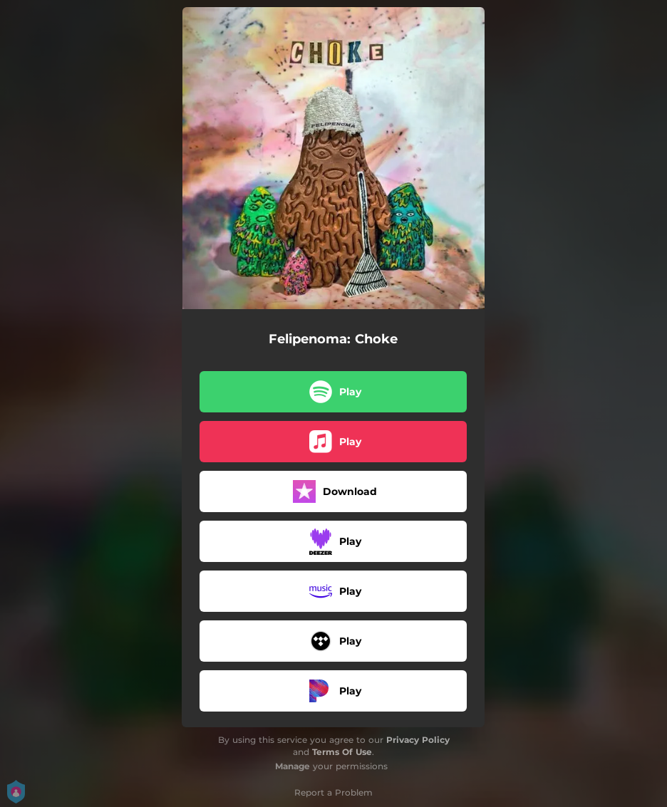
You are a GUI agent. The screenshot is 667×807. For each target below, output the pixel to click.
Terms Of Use (342, 751)
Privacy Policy (418, 739)
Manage (292, 766)
